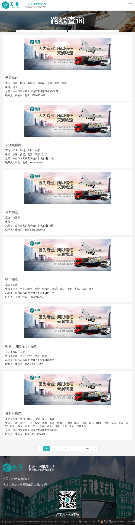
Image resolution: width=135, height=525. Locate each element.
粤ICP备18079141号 (89, 521)
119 (87, 448)
